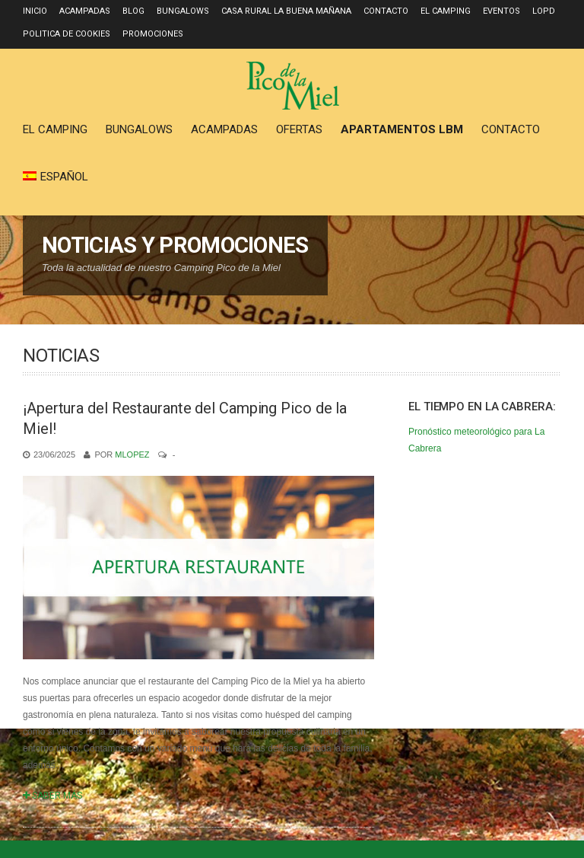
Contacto (385, 11)
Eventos (501, 11)
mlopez (132, 454)
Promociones (152, 34)
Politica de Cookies (66, 34)
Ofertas (299, 129)
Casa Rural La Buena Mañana (286, 11)
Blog (133, 11)
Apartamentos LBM (402, 129)
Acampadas (84, 11)
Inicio (35, 11)
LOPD (543, 11)
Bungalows (183, 11)
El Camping (446, 11)
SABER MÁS (52, 795)
